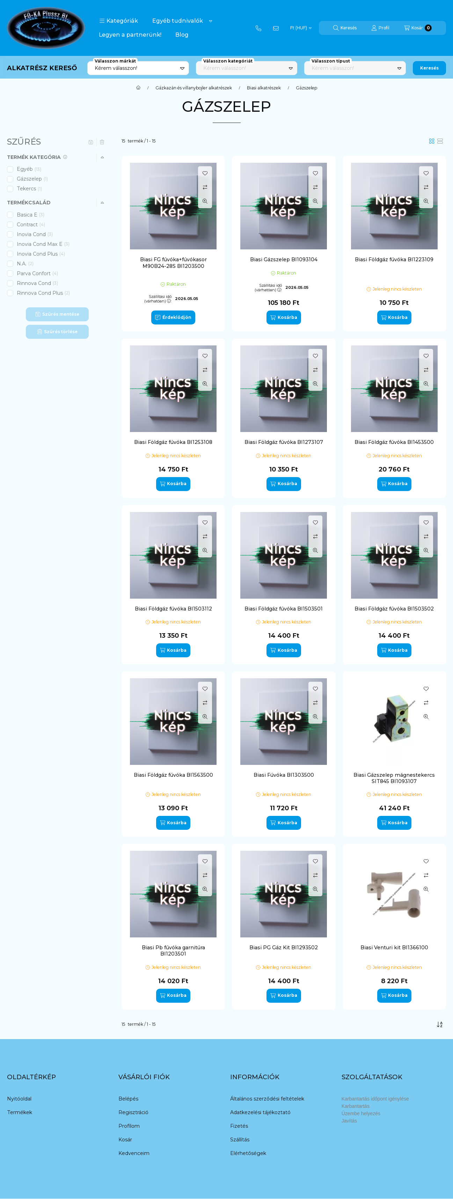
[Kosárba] (283, 317)
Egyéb (29, 169)
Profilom (129, 1126)
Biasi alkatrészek (264, 88)
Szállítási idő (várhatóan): (157, 299)
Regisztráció (133, 1112)
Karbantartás (356, 1106)
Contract (31, 224)
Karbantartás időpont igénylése (375, 1099)
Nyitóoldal (19, 1099)
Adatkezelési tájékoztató (260, 1112)
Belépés (128, 1099)
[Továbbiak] (210, 21)
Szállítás (239, 1139)
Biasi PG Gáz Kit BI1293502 (283, 947)
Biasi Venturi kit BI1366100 (394, 947)
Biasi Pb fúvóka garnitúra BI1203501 (173, 950)
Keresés (429, 68)
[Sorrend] (439, 1024)
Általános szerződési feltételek (267, 1099)
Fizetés (239, 1126)
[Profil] (380, 28)
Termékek (19, 1112)
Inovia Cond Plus (41, 254)
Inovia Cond (35, 234)
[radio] (440, 141)
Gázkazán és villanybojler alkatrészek (193, 88)
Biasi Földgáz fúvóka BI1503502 (394, 609)
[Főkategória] (138, 88)
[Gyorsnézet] (205, 201)
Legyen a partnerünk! (130, 34)
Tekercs (30, 188)
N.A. (25, 264)
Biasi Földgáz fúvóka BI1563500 (173, 775)
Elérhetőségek (248, 1153)
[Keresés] (345, 28)
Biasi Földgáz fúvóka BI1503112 (173, 609)
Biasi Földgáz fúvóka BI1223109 (394, 259)
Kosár (125, 1139)
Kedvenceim (133, 1153)
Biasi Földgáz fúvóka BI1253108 (173, 442)
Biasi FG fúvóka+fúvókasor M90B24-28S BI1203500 (173, 262)
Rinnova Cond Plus (43, 293)
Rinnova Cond (37, 283)
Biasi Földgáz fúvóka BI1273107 (283, 442)
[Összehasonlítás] (205, 187)
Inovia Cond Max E (43, 244)
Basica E (30, 215)
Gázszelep (33, 179)
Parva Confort (37, 273)
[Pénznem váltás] (301, 28)
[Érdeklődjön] (173, 317)
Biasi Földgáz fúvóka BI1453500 (394, 442)
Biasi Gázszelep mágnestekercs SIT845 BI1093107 (394, 778)
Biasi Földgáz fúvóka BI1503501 (283, 609)
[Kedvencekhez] (205, 173)
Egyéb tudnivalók (177, 20)
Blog (182, 34)
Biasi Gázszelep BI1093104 (283, 259)
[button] (118, 21)
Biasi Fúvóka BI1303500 (284, 775)
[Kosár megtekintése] (418, 28)
